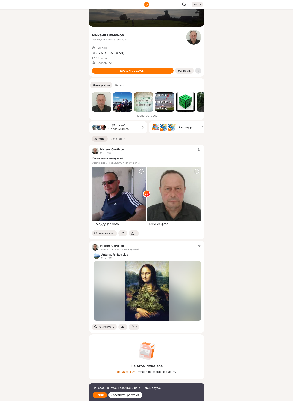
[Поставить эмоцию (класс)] (134, 233)
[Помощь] (45, 67)
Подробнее (104, 62)
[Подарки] (45, 51)
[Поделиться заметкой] (122, 233)
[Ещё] (61, 372)
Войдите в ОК (126, 372)
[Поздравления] (61, 51)
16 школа (102, 58)
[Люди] (61, 34)
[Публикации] (45, 34)
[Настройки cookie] (61, 396)
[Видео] (77, 34)
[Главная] (45, 18)
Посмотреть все (146, 116)
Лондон (101, 48)
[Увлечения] (61, 18)
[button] (101, 85)
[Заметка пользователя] (146, 187)
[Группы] (77, 18)
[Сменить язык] (61, 380)
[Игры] (77, 51)
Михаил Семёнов (108, 35)
